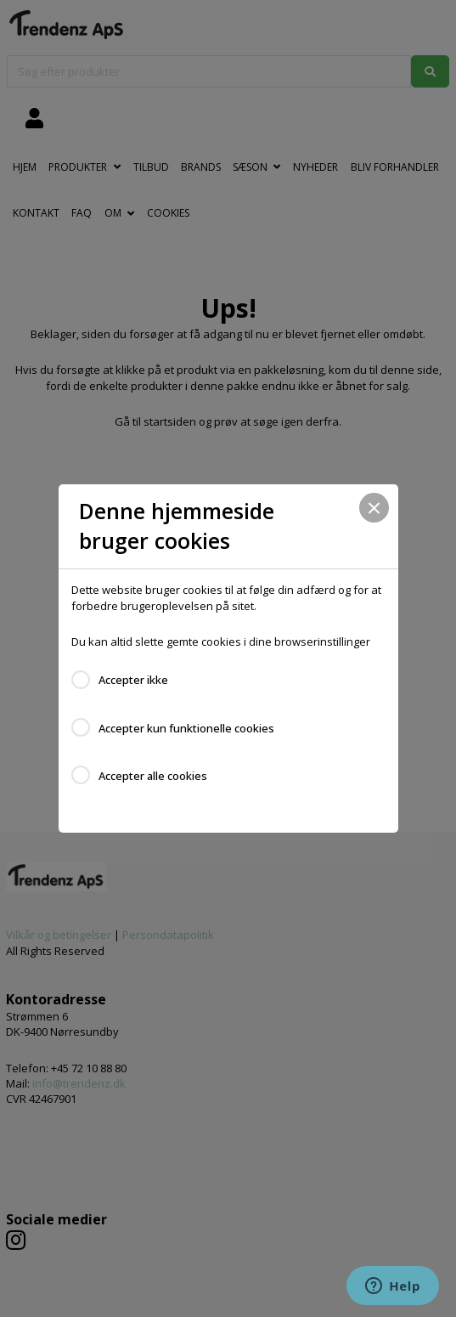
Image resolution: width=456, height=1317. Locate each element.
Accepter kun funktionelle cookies (186, 728)
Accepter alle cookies (153, 775)
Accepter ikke (133, 679)
